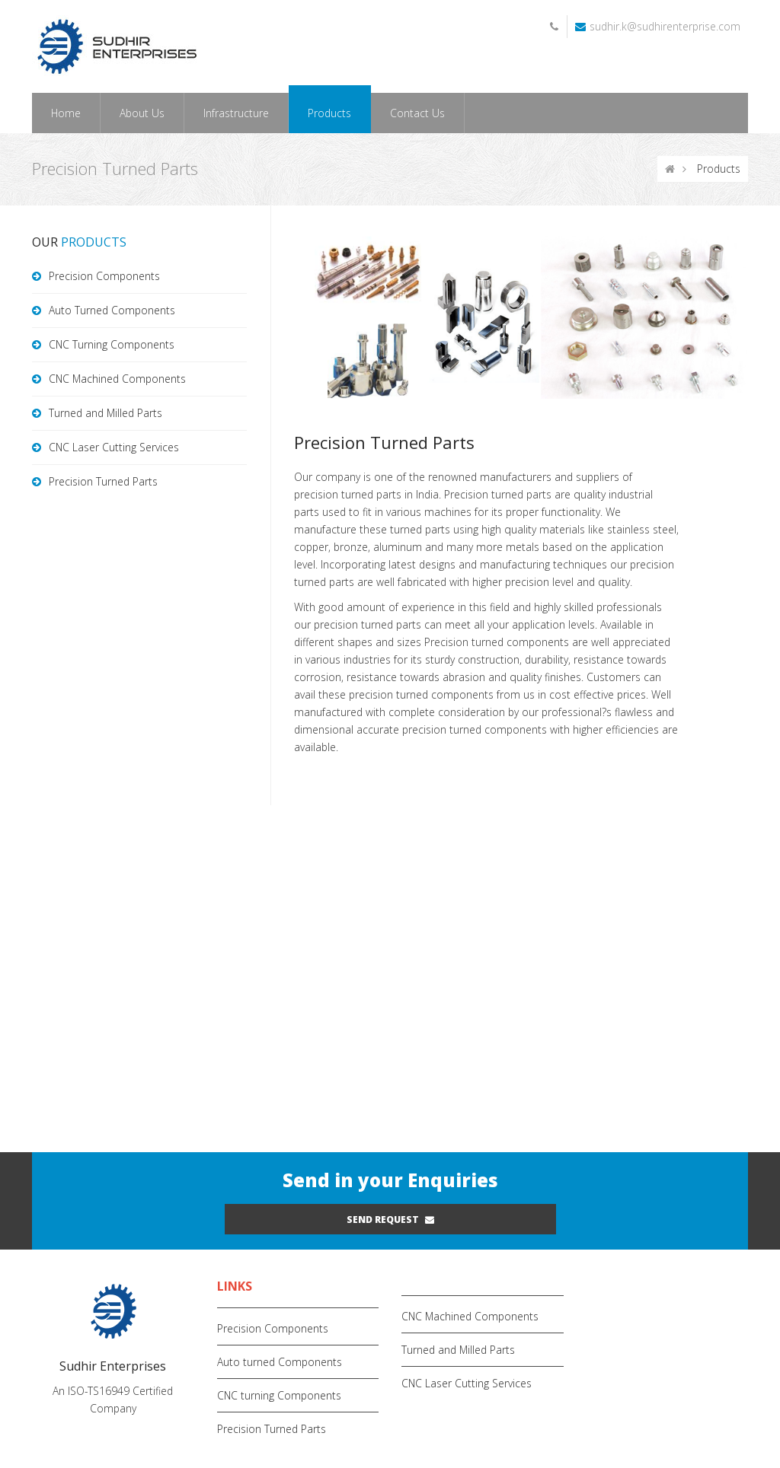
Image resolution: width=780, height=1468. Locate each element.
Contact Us (417, 113)
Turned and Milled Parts (105, 413)
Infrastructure (236, 113)
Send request (390, 1219)
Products (329, 113)
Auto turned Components (279, 1362)
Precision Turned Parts (103, 481)
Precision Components (104, 276)
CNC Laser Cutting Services (114, 447)
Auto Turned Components (112, 310)
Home (66, 113)
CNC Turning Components (111, 344)
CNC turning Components (279, 1395)
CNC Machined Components (117, 378)
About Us (142, 113)
